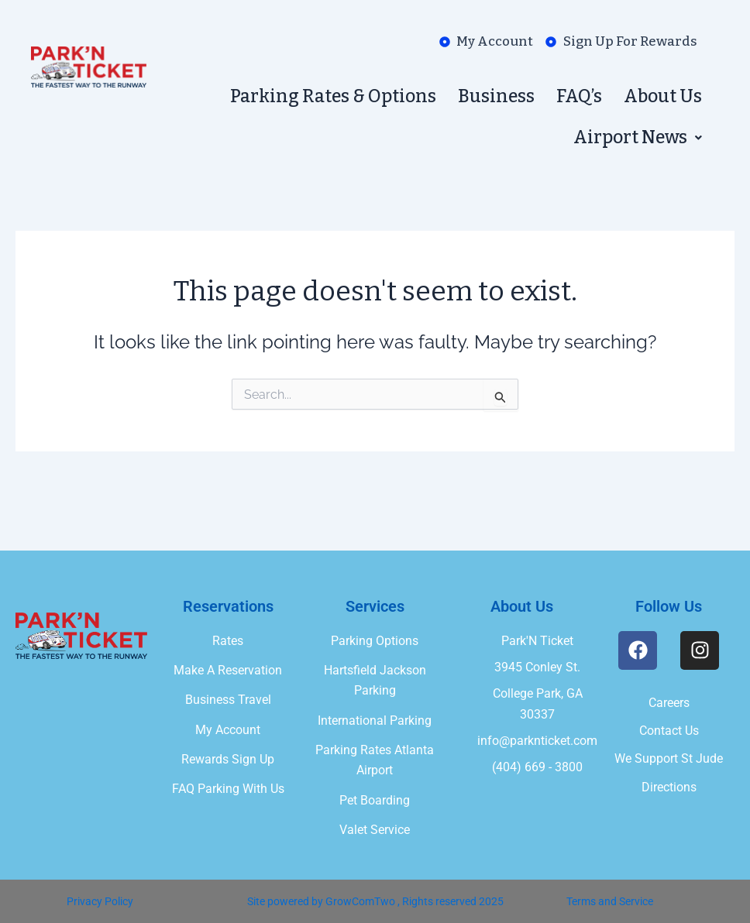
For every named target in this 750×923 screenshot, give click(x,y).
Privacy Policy (100, 901)
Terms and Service (609, 901)
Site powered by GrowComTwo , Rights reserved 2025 (375, 901)
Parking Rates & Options (333, 96)
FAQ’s (579, 96)
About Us (663, 96)
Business (496, 96)
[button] (637, 137)
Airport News (637, 137)
